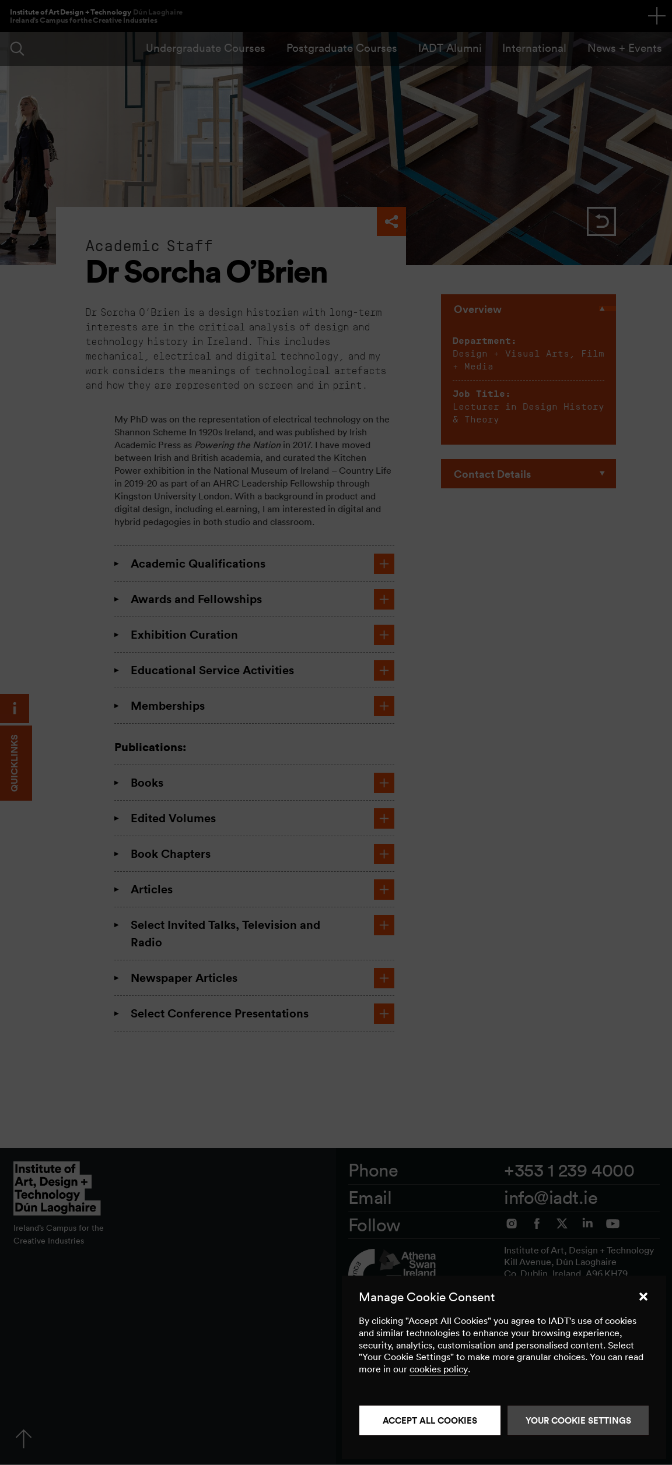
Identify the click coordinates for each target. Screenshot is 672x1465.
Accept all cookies (430, 1420)
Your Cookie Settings (578, 1420)
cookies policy (439, 1369)
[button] (643, 1296)
